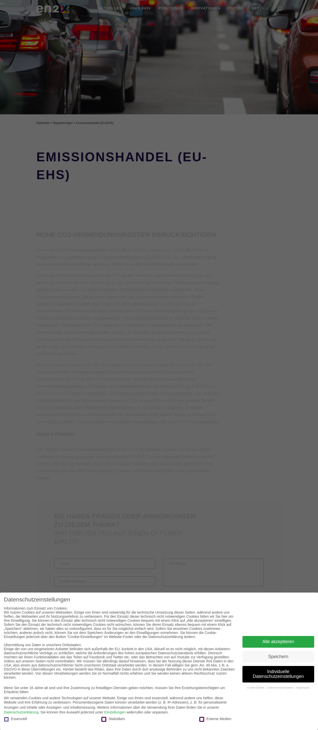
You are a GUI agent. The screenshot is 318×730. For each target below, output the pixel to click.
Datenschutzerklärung (21, 712)
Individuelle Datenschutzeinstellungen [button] (278, 674)
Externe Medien (215, 719)
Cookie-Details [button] (256, 687)
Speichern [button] (278, 656)
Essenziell (15, 719)
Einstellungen (115, 712)
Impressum (302, 687)
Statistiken (113, 719)
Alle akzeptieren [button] (278, 641)
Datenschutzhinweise (281, 687)
